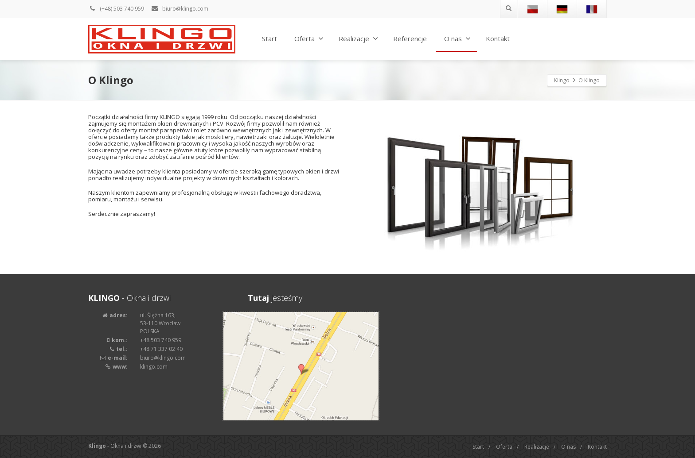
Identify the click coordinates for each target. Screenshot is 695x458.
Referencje (410, 38)
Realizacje (358, 38)
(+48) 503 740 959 (116, 8)
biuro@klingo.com (179, 8)
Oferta (309, 38)
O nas (457, 38)
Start (269, 38)
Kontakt (498, 38)
